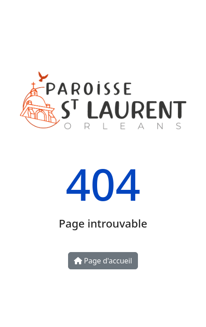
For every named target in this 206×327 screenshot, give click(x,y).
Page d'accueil (103, 261)
